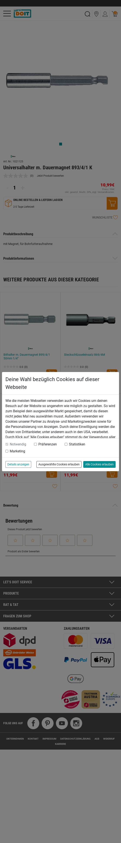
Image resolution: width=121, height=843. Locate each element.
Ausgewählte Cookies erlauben (59, 464)
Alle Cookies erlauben (99, 464)
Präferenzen (47, 444)
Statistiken (77, 444)
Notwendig (18, 444)
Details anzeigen (18, 464)
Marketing (17, 451)
